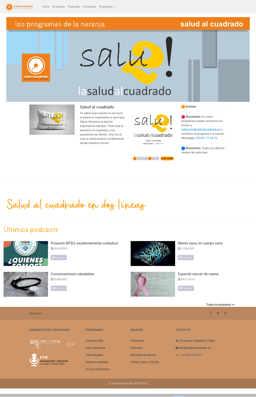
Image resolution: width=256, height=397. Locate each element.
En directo (58, 6)
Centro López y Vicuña (145, 362)
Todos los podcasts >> (220, 304)
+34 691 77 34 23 (206, 138)
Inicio (46, 6)
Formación (89, 6)
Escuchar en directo (143, 355)
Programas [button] (106, 6)
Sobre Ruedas (94, 355)
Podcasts (74, 6)
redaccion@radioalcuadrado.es (201, 129)
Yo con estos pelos (98, 369)
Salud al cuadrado (97, 362)
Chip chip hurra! (95, 348)
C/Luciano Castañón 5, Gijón (197, 340)
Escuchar (58, 257)
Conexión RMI (94, 340)
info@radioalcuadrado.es (195, 348)
